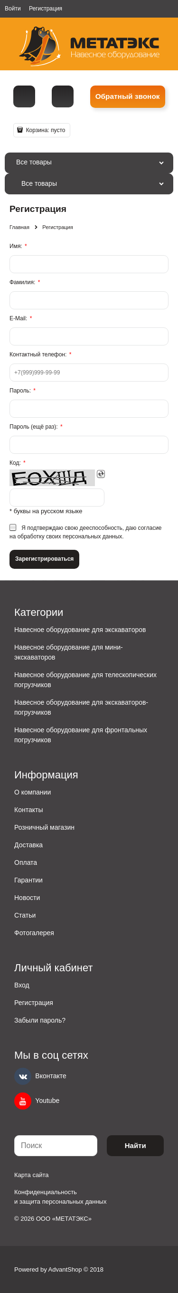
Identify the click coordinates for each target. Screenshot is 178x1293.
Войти (13, 8)
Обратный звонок (127, 96)
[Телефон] (24, 96)
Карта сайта (31, 1174)
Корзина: (44, 130)
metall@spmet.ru (63, 96)
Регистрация (45, 8)
